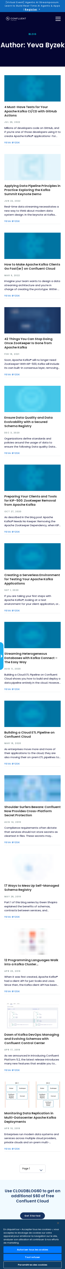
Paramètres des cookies (32, 1264)
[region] (32, 1244)
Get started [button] (32, 1215)
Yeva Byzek (12, 142)
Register (31, 9)
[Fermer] (58, 1223)
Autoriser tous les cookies (32, 1249)
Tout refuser (32, 1257)
